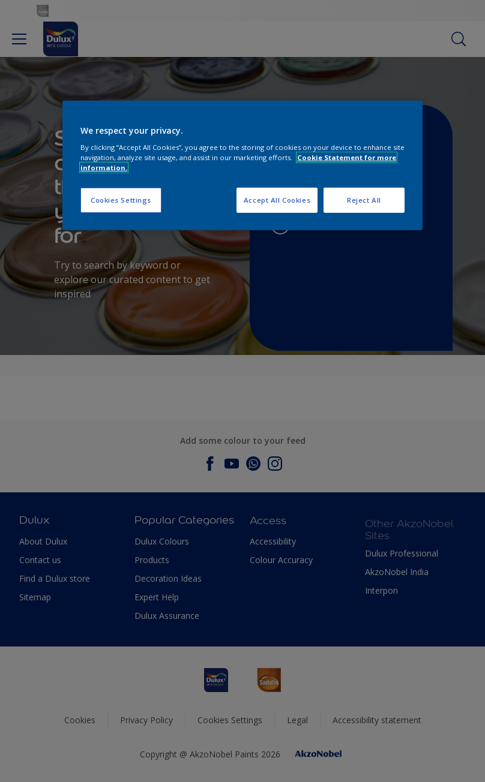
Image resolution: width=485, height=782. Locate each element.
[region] (242, 165)
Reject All (364, 200)
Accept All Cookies (277, 200)
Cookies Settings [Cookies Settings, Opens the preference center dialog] (121, 200)
